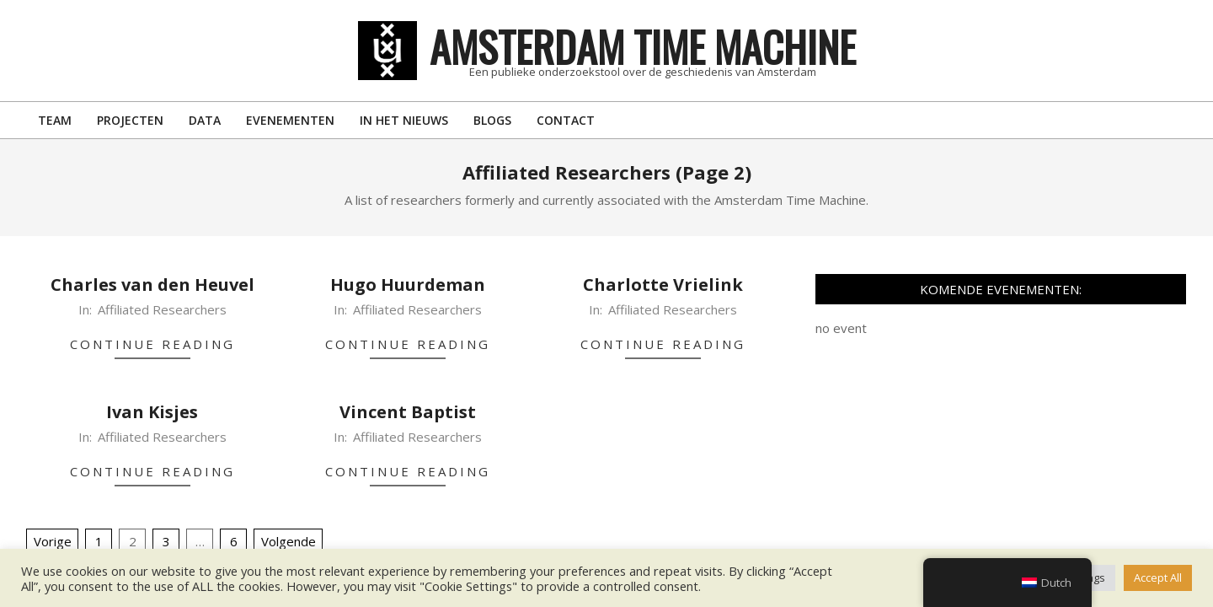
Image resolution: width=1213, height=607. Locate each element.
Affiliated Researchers (162, 309)
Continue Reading (152, 344)
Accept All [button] (1158, 577)
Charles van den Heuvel (152, 284)
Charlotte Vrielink (663, 284)
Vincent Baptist (407, 411)
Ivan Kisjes (152, 411)
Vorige (53, 541)
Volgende (288, 541)
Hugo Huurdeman (407, 284)
